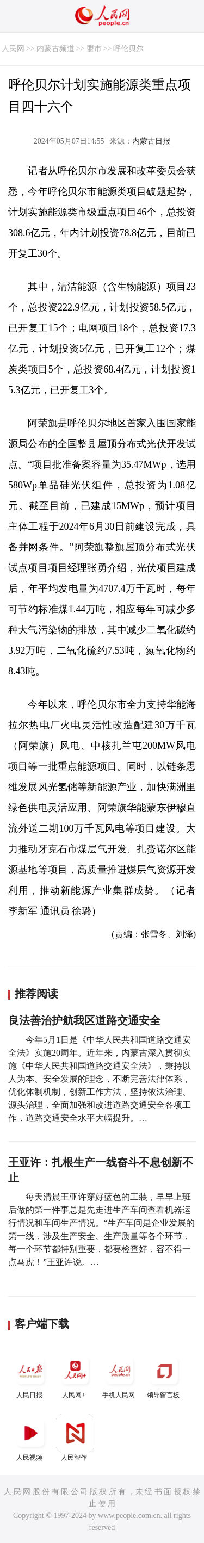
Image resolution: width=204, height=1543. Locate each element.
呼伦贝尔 (128, 49)
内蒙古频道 (55, 49)
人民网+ (75, 1375)
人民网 (13, 49)
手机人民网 (120, 1375)
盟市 (94, 49)
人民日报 (30, 1375)
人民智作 (75, 1437)
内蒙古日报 (151, 141)
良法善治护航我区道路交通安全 (84, 1020)
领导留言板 (164, 1375)
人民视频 (30, 1437)
